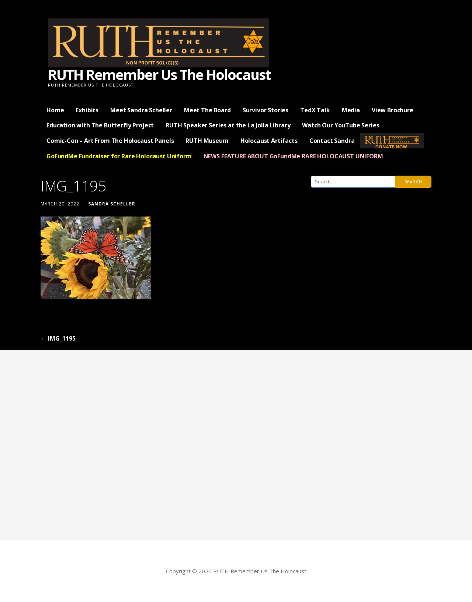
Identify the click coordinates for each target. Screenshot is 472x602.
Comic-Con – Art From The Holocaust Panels (110, 141)
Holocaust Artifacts (269, 141)
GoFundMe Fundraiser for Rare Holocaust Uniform (119, 156)
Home (55, 110)
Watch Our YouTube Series (340, 125)
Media (351, 110)
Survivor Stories (265, 110)
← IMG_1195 (58, 338)
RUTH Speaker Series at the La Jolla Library (228, 125)
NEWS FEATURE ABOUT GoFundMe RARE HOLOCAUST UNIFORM (293, 156)
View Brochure (392, 110)
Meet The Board (207, 110)
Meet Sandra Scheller (141, 110)
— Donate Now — (392, 141)
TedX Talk (315, 110)
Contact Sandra (332, 141)
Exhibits (87, 110)
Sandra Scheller (111, 204)
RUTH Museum (206, 141)
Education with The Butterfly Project (100, 125)
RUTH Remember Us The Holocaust (159, 74)
